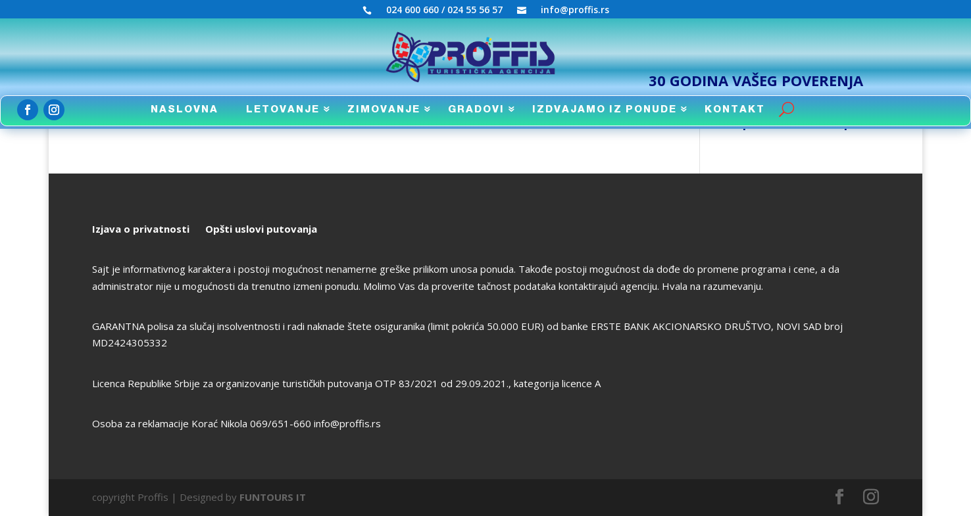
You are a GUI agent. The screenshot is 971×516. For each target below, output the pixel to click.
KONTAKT (735, 109)
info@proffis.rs (575, 10)
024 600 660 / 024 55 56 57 (444, 10)
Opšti (218, 228)
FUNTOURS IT (272, 497)
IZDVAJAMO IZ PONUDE (604, 109)
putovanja (290, 228)
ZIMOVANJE (383, 109)
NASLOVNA (184, 109)
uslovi (248, 228)
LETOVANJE (283, 109)
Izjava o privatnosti (140, 228)
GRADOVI (476, 109)
